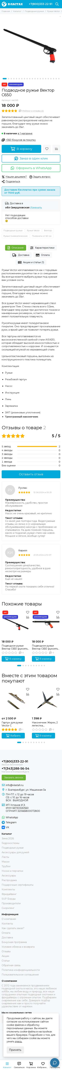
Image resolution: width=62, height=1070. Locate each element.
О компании (9, 918)
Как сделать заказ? (13, 928)
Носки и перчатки (12, 870)
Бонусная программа (14, 942)
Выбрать (13, 735)
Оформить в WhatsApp (31, 168)
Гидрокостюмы (10, 843)
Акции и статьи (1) (31, 262)
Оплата (43, 255)
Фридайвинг (9, 894)
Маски (5, 861)
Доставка (20, 255)
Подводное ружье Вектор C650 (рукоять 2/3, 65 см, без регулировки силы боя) (15, 647)
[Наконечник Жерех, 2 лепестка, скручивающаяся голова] (46, 701)
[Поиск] (57, 4)
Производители (11, 903)
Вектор (48, 230)
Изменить (36, 207)
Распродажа (9, 880)
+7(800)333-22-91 (40, 4)
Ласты (5, 857)
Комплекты (8, 889)
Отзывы (6, 951)
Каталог (17, 11)
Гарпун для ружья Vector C (12, 724)
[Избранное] (47, 149)
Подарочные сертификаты (17, 884)
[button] (5, 78)
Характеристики (42, 247)
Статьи (6, 960)
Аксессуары (9, 875)
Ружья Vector (53, 11)
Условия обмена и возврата (18, 946)
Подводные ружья (34, 11)
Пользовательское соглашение (20, 974)
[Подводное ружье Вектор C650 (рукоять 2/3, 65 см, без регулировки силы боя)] (16, 624)
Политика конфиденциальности (21, 969)
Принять (15, 1049)
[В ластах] (12, 4)
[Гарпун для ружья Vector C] (16, 701)
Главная (6, 11)
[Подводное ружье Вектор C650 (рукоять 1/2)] (46, 624)
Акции (5, 956)
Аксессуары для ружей (15, 852)
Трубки (6, 866)
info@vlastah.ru (14, 785)
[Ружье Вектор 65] (31, 45)
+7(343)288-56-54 (15, 768)
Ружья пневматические (15, 236)
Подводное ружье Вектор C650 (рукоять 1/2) (45, 647)
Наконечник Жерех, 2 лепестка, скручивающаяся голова (45, 724)
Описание (16, 247)
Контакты (7, 923)
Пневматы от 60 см (41, 236)
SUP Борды (9, 898)
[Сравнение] (56, 149)
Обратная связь (11, 965)
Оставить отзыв (31, 474)
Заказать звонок (13, 777)
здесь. (18, 1041)
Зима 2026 (8, 838)
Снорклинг (8, 908)
